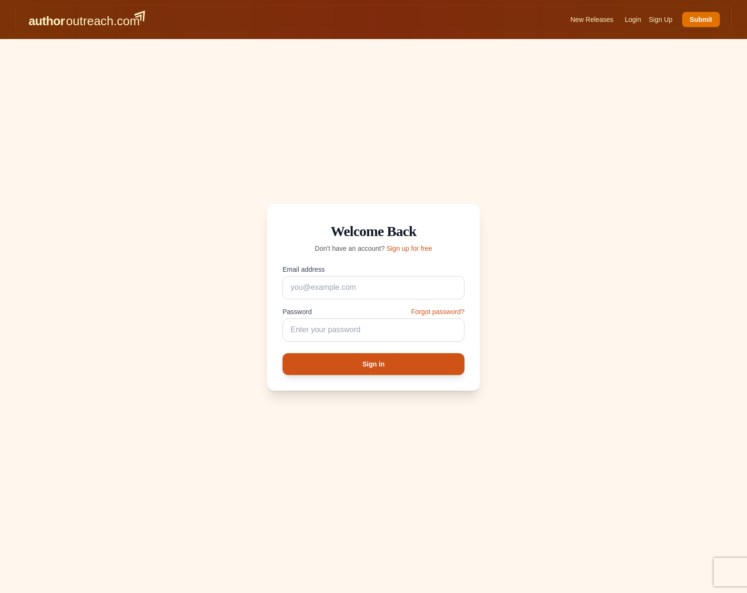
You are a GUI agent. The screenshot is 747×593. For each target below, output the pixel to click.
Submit (701, 19)
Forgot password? (437, 312)
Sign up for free (409, 248)
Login (633, 19)
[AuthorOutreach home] (86, 19)
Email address (304, 269)
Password (297, 312)
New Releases (591, 19)
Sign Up (661, 19)
